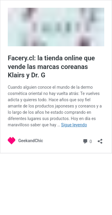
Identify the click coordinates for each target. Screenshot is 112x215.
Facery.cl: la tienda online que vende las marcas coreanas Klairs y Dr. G (51, 66)
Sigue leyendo (74, 124)
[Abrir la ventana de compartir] (100, 139)
